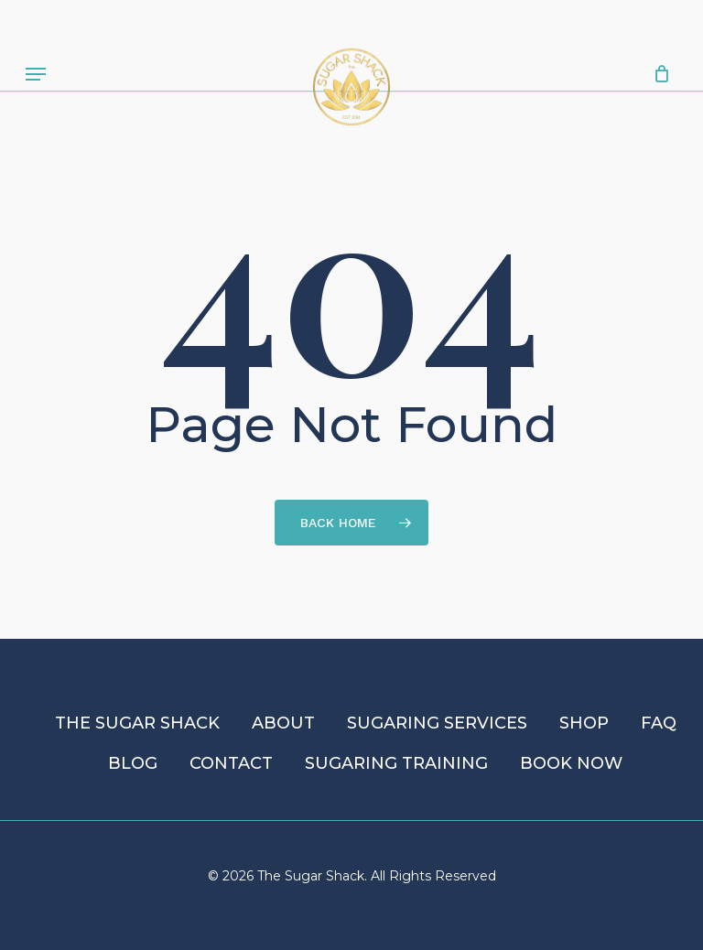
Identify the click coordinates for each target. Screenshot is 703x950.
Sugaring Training (396, 763)
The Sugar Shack (137, 723)
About (283, 723)
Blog (132, 763)
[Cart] (657, 74)
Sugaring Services (437, 723)
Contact (231, 763)
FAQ (658, 723)
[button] (36, 74)
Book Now (571, 763)
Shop (584, 723)
